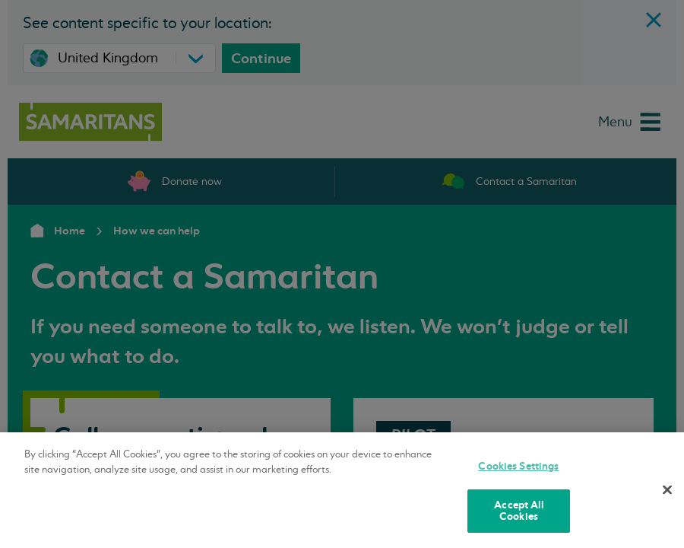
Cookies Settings (518, 466)
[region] (342, 490)
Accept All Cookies (518, 511)
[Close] (667, 490)
